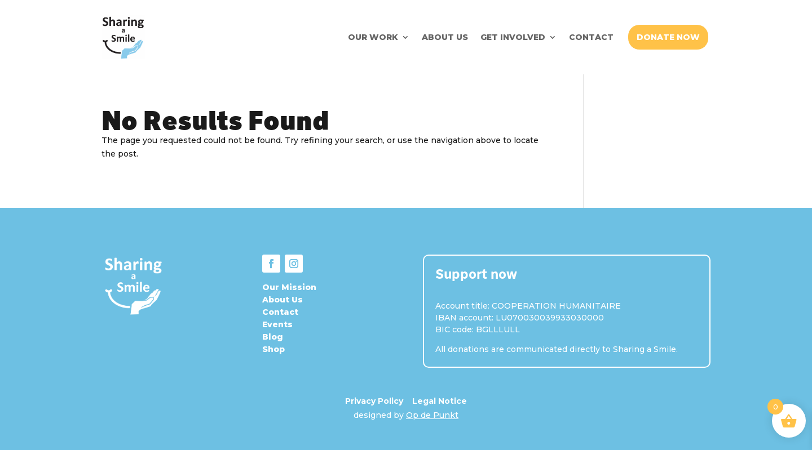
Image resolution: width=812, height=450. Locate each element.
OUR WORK (373, 37)
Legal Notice (439, 401)
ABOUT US (445, 37)
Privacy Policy (374, 401)
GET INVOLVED (512, 37)
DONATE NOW (668, 37)
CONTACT (591, 37)
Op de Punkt (432, 415)
